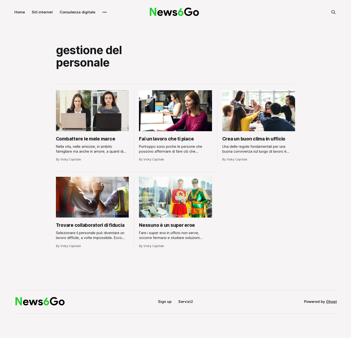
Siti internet (42, 12)
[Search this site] (333, 12)
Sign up (164, 301)
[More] (104, 12)
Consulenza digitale (77, 12)
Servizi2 (185, 301)
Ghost (331, 301)
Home (19, 12)
